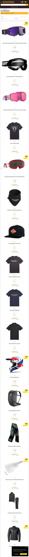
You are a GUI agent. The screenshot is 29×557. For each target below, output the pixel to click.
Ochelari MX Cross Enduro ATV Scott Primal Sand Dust (14, 176)
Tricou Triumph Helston (14, 143)
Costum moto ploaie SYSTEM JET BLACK (14, 513)
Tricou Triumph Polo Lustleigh (14, 343)
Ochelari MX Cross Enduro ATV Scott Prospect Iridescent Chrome (15, 43)
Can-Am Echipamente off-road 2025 (7, 13)
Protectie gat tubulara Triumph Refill (14, 210)
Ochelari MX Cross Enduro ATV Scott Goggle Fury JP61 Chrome (14, 110)
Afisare (16, 18)
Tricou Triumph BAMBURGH (14, 310)
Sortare (2, 18)
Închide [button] (26, 547)
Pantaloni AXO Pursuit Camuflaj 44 (14, 446)
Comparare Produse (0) (24, 16)
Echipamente (5, 9)
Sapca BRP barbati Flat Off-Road (14, 243)
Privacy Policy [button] (21, 551)
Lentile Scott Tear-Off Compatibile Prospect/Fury (14, 479)
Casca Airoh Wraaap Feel (14, 377)
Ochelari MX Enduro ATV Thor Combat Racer (14, 76)
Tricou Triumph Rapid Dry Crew (14, 276)
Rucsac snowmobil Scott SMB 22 (14, 410)
